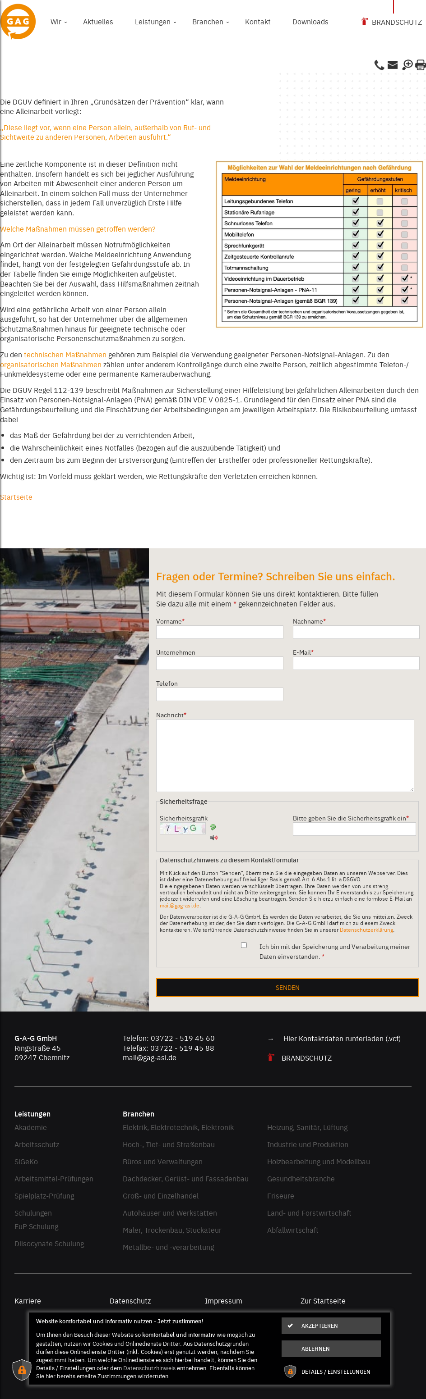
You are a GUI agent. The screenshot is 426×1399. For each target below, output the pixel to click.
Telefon (167, 683)
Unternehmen (175, 651)
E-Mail (303, 651)
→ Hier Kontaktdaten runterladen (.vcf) (334, 1038)
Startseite (16, 496)
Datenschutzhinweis (149, 1367)
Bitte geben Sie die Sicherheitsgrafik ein (351, 817)
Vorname (170, 620)
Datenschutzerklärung (366, 929)
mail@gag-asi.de (179, 905)
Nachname (309, 620)
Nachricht (171, 714)
